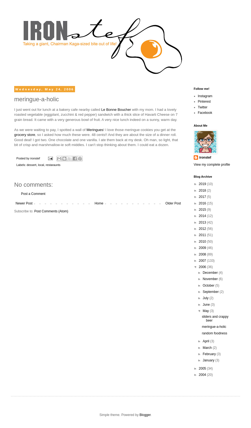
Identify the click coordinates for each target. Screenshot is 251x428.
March (208, 348)
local (41, 165)
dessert (31, 165)
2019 (203, 184)
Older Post (173, 203)
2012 (203, 229)
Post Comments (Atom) (51, 211)
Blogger (145, 415)
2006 (203, 267)
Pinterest (204, 101)
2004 (203, 375)
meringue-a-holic (214, 327)
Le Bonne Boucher (116, 110)
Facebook (205, 113)
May (206, 311)
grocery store (24, 135)
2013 (203, 222)
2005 (203, 368)
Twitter (202, 107)
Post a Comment (33, 194)
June (207, 305)
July (206, 298)
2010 (203, 241)
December (211, 273)
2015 (203, 210)
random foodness (214, 333)
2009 (203, 248)
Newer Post (24, 203)
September (211, 292)
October (209, 285)
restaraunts (53, 165)
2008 (203, 254)
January (209, 360)
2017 (203, 197)
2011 (203, 235)
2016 (203, 203)
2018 (203, 190)
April (206, 341)
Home (99, 203)
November (211, 279)
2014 (203, 216)
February (210, 354)
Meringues (94, 130)
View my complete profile (212, 165)
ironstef (205, 157)
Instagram (205, 96)
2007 (203, 261)
